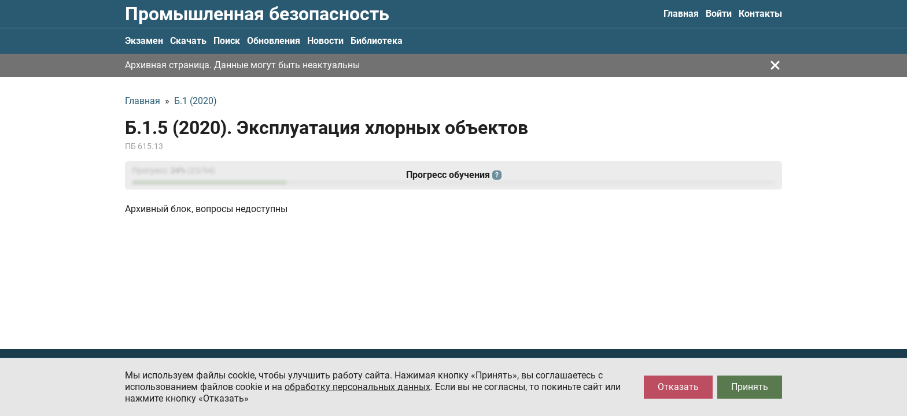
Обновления (273, 40)
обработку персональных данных (357, 386)
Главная (681, 13)
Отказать (678, 386)
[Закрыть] (775, 65)
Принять (749, 386)
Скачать (188, 40)
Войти (719, 13)
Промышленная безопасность (257, 14)
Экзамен (144, 40)
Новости (325, 40)
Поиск (226, 40)
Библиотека (377, 40)
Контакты (760, 13)
